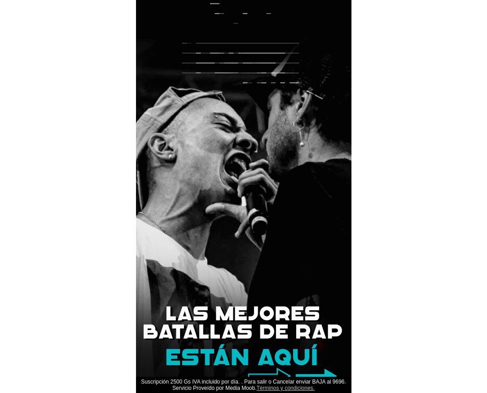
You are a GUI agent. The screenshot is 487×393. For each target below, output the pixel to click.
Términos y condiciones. (286, 388)
